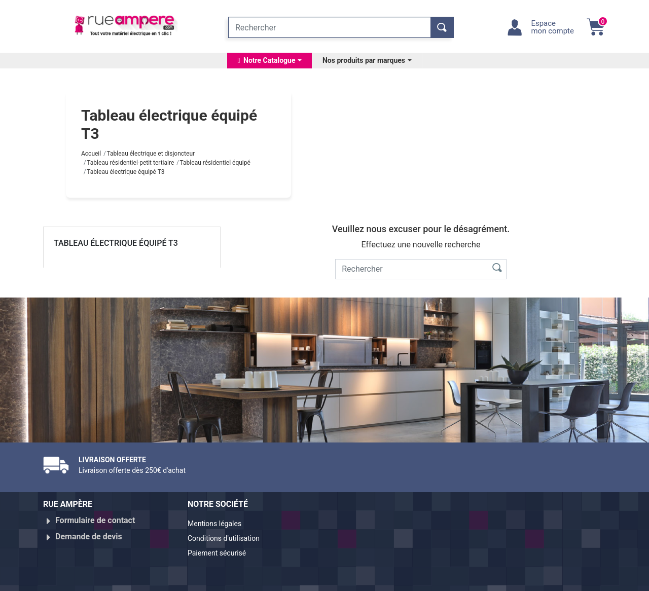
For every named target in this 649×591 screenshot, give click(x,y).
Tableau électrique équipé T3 (116, 243)
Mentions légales (219, 524)
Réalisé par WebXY (517, 578)
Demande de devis (88, 532)
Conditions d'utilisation (229, 536)
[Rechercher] (329, 27)
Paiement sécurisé (222, 548)
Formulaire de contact (95, 520)
